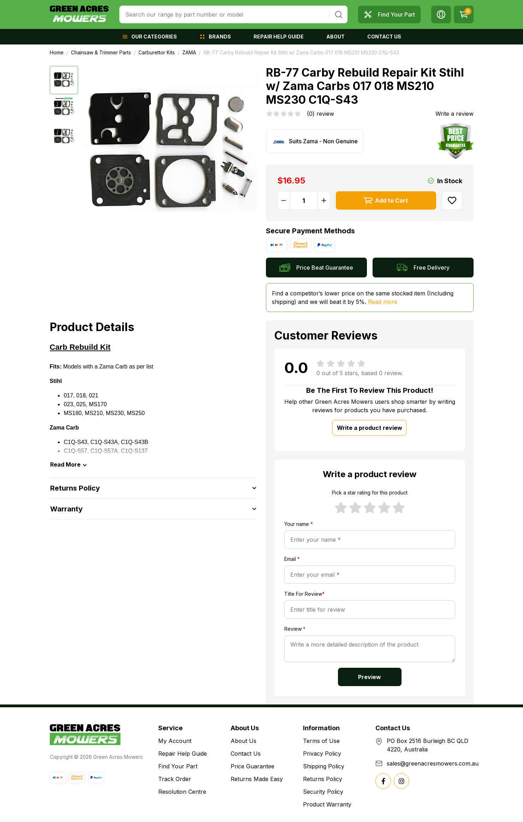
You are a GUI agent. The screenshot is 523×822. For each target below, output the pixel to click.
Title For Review (304, 594)
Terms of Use (321, 740)
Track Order (174, 778)
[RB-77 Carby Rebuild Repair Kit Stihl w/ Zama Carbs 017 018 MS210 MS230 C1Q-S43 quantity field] (303, 200)
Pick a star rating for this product (370, 493)
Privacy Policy (322, 753)
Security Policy (323, 791)
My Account (174, 740)
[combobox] (224, 14)
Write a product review (369, 427)
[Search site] (338, 14)
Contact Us (246, 753)
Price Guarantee (252, 766)
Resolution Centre (182, 791)
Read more (382, 301)
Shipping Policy (323, 766)
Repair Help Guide (182, 753)
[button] (441, 14)
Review (294, 629)
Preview (369, 676)
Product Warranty (327, 804)
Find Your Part (177, 766)
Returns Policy (322, 778)
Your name (298, 524)
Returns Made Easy (257, 778)
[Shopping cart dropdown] (464, 14)
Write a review (454, 113)
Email (292, 559)
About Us (243, 740)
